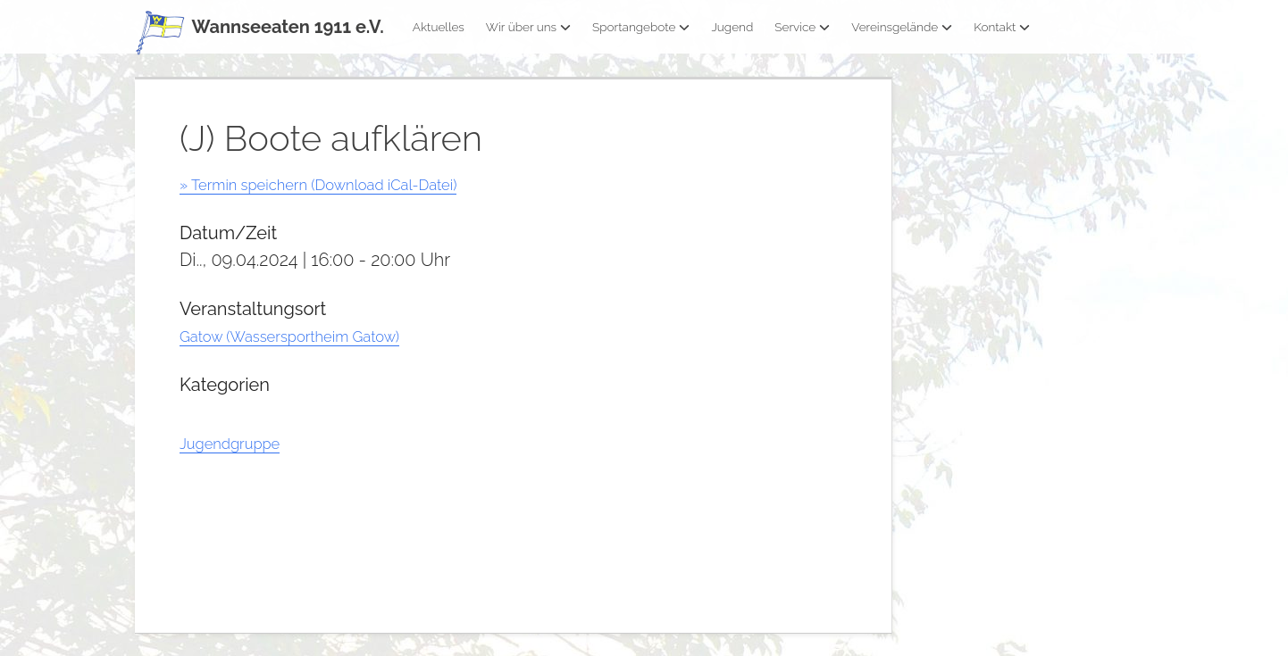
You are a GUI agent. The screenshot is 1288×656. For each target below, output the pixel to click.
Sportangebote (641, 27)
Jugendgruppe (240, 442)
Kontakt (1002, 27)
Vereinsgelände (901, 27)
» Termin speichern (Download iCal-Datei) (347, 184)
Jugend (732, 27)
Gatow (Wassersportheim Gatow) (313, 335)
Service (802, 27)
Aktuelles (438, 27)
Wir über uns (528, 27)
